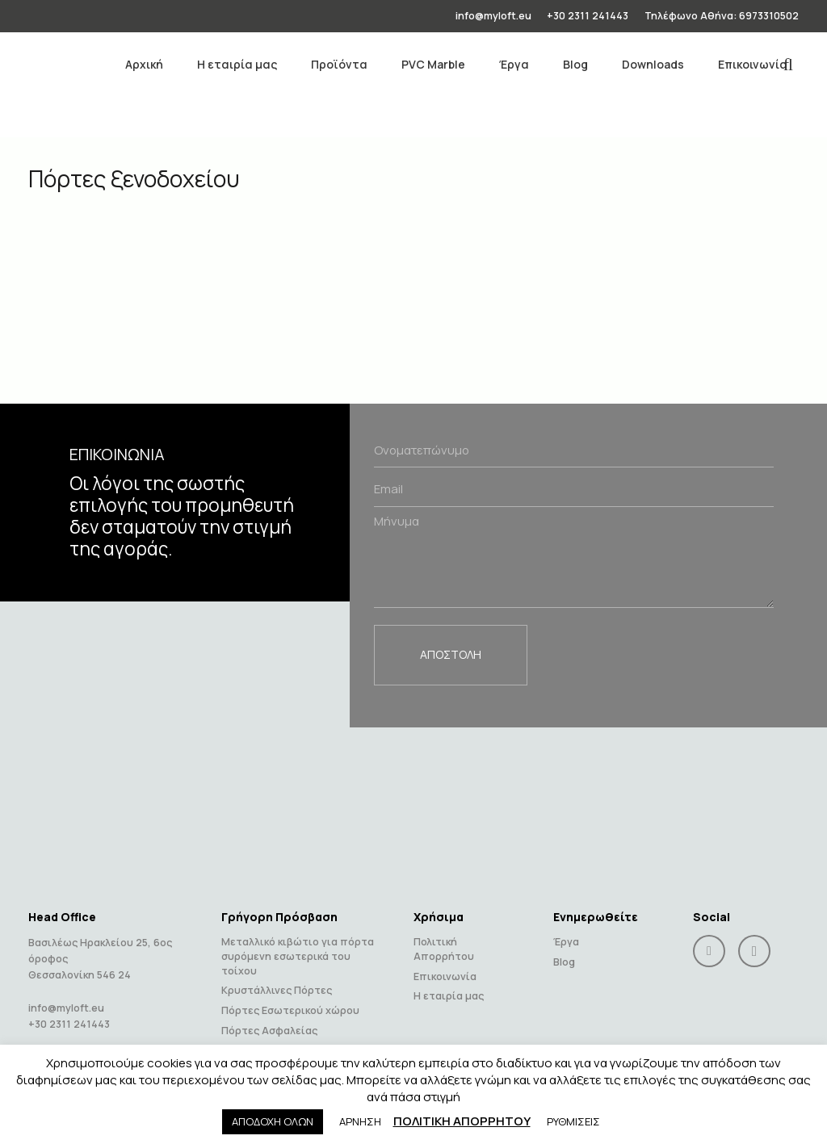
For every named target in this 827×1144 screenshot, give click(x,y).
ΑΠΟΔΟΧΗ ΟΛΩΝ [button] (272, 1121)
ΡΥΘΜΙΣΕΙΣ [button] (573, 1121)
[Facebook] (709, 940)
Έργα (566, 931)
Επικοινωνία (445, 965)
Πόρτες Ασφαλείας (269, 1019)
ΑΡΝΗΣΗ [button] (360, 1121)
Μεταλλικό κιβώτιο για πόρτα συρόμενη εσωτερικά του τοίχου (297, 945)
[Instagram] (754, 940)
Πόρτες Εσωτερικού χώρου (290, 1000)
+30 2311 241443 (69, 1013)
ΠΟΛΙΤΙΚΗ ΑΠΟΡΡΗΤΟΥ (462, 1121)
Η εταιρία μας (449, 985)
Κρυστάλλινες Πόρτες (276, 980)
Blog (564, 951)
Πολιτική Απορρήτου (444, 938)
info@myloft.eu (66, 997)
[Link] (54, 64)
